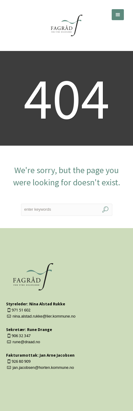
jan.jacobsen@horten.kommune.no (43, 367)
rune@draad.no (26, 342)
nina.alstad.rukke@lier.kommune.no (43, 316)
